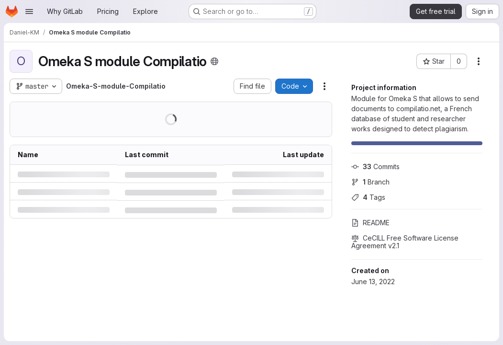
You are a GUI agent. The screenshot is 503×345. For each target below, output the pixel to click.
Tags (368, 197)
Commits (375, 166)
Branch (370, 182)
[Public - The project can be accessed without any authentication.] (214, 61)
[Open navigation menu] (29, 11)
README (370, 222)
